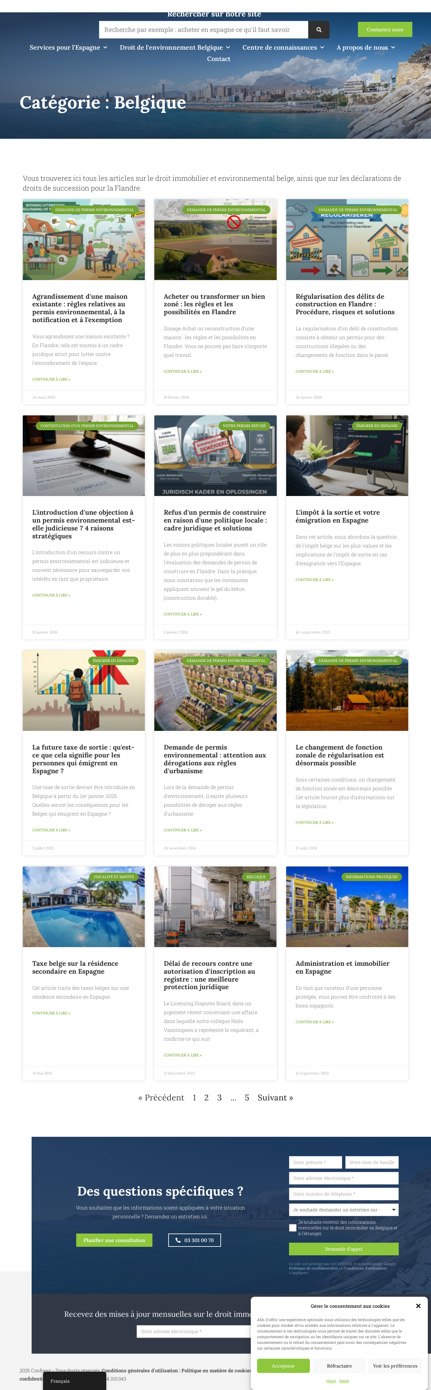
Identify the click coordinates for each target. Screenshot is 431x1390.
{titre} (331, 1380)
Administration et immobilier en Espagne (343, 971)
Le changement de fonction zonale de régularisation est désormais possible (340, 758)
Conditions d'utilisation (389, 1277)
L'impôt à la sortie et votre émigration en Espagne (338, 517)
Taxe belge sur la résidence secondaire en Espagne (75, 971)
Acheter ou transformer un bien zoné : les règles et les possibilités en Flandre (214, 304)
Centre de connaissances (283, 47)
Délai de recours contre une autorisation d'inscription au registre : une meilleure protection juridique (209, 979)
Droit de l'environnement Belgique (175, 47)
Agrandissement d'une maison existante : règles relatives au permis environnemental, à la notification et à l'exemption (79, 308)
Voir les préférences (395, 1366)
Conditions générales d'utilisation (140, 1380)
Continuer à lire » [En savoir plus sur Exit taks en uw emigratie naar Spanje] (315, 581)
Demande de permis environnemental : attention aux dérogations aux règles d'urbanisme (215, 762)
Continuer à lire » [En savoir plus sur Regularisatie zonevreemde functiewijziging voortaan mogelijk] (315, 826)
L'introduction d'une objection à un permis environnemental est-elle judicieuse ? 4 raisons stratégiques (83, 525)
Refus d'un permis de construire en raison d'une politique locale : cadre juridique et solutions (215, 521)
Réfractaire (339, 1366)
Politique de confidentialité (337, 1277)
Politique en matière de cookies (217, 1380)
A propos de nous (366, 47)
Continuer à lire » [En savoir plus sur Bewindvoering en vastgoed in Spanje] (315, 1026)
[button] (418, 1306)
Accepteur (283, 1366)
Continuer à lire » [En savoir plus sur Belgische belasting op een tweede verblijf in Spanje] (51, 1017)
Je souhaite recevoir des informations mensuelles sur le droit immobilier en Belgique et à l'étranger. (372, 1235)
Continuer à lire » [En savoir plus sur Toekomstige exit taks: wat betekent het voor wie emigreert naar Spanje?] (51, 833)
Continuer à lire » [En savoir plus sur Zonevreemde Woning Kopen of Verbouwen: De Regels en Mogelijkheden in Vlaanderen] (183, 372)
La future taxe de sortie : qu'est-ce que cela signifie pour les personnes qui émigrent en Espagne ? (83, 762)
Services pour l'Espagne (68, 47)
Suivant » (275, 1102)
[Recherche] (318, 30)
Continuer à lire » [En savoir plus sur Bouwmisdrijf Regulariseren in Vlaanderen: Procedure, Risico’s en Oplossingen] (315, 372)
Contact (219, 59)
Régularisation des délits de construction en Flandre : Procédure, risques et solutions (345, 304)
